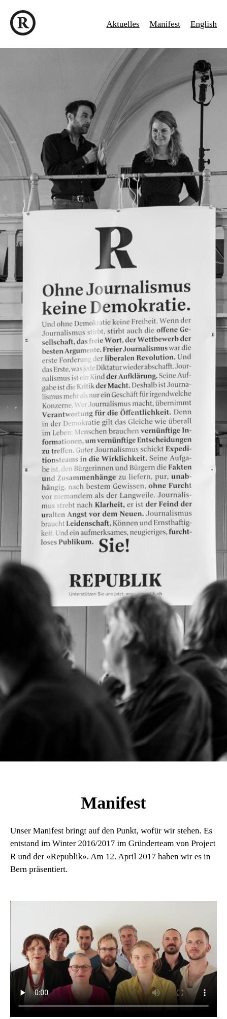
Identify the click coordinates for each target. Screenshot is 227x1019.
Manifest (165, 24)
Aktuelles (122, 24)
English (203, 24)
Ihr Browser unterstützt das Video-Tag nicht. (113, 959)
